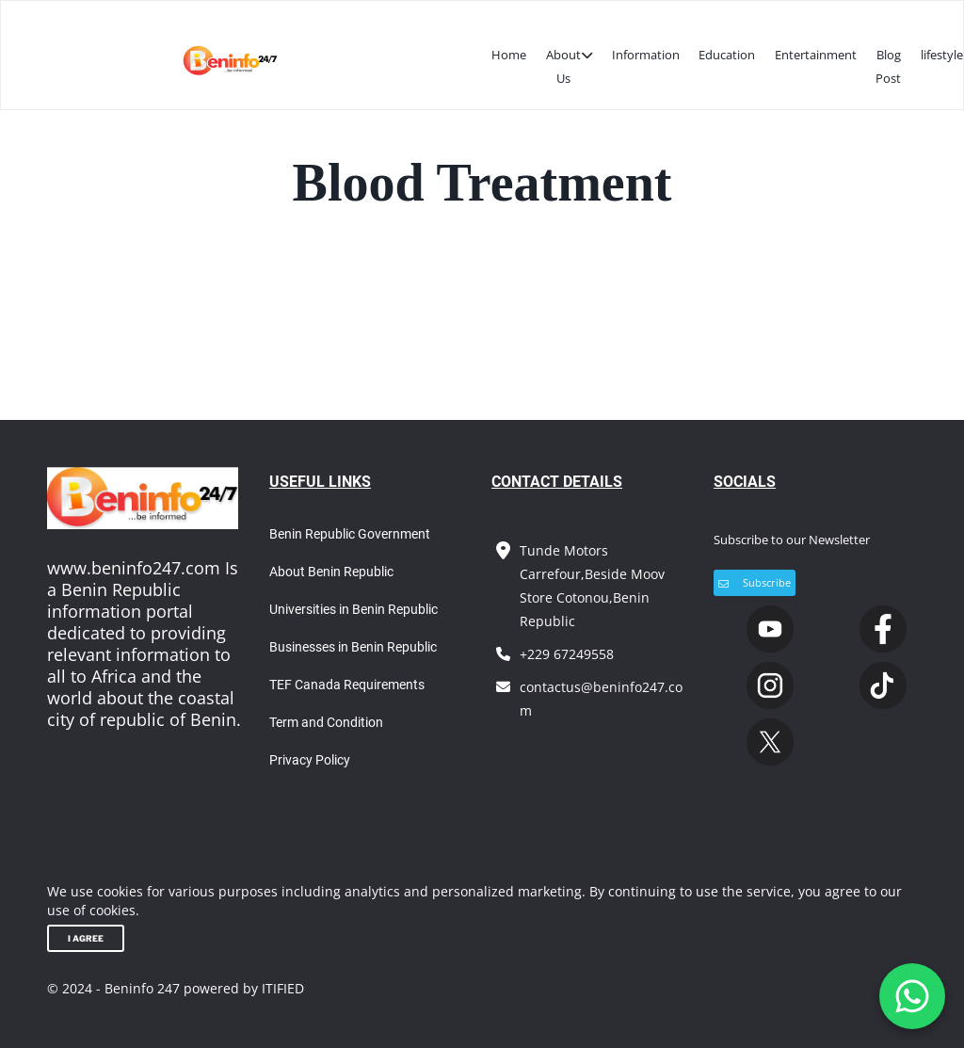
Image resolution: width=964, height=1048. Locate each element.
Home (508, 54)
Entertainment (816, 54)
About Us (569, 65)
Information (646, 54)
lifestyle (942, 54)
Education (727, 54)
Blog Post (888, 66)
